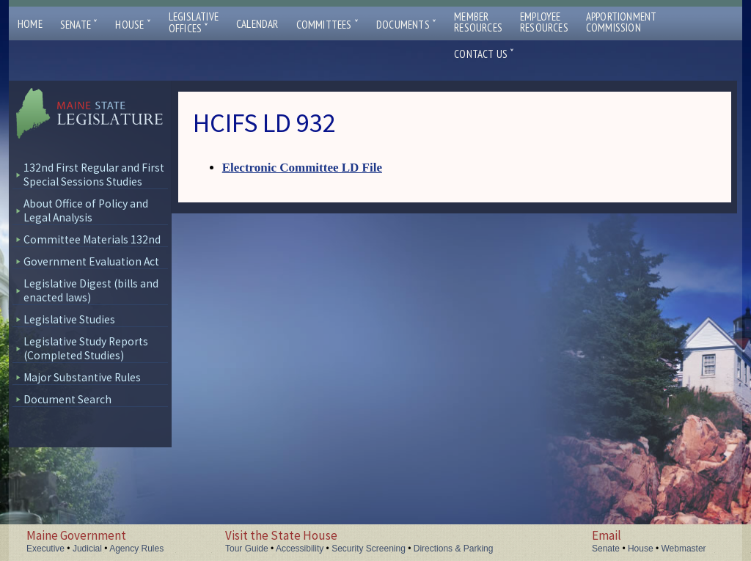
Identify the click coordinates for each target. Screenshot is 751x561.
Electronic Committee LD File (302, 168)
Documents (406, 24)
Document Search (67, 399)
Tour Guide (246, 548)
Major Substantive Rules (82, 377)
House (132, 24)
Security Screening (368, 548)
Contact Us (484, 54)
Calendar (257, 23)
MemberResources (478, 22)
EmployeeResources (544, 22)
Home (30, 23)
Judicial (87, 548)
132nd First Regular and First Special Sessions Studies (93, 174)
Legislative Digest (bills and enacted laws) (90, 290)
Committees (327, 24)
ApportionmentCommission (621, 22)
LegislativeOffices (194, 22)
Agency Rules (136, 548)
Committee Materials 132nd (92, 239)
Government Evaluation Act (91, 261)
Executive (45, 548)
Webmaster (683, 548)
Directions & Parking (454, 548)
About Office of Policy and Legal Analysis (85, 210)
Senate (79, 24)
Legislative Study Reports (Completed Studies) (85, 348)
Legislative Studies (69, 319)
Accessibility (299, 548)
